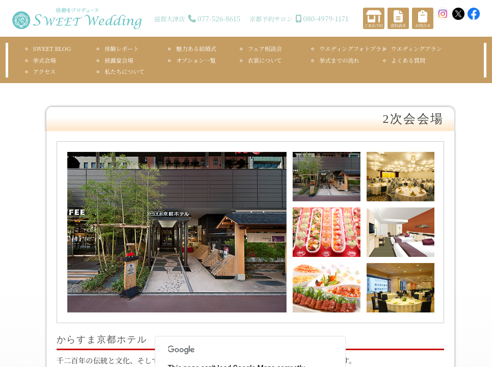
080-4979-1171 (325, 18)
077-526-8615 (219, 18)
